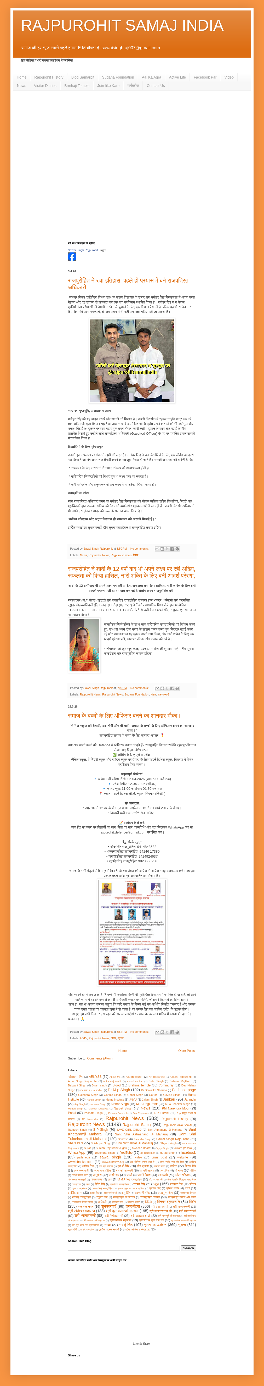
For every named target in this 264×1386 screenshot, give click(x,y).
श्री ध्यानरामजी (187, 1211)
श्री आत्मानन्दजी (181, 1206)
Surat (87, 1148)
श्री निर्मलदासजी (114, 1216)
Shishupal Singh (101, 1143)
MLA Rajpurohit (147, 1104)
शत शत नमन (85, 1206)
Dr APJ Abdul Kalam (91, 1090)
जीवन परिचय (182, 1175)
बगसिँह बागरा (75, 1193)
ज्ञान (110, 1179)
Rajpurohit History (48, 77)
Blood (117, 1085)
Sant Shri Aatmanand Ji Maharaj (141, 1134)
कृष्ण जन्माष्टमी (81, 1170)
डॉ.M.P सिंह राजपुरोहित (129, 1179)
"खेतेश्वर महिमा (75, 1076)
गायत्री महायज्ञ (147, 1170)
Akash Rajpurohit (180, 1076)
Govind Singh (171, 1094)
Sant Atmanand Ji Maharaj (164, 1129)
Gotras (153, 1094)
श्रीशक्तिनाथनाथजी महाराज (183, 1220)
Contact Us (156, 86)
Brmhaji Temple (76, 86)
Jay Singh (79, 1104)
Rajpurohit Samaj (137, 1125)
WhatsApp (76, 1152)
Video (229, 77)
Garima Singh (113, 1094)
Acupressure (134, 1076)
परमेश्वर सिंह (176, 1184)
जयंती (129, 1175)
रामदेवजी (102, 1201)
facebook (188, 1152)
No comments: (140, 548)
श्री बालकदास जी (140, 1216)
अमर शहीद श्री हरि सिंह (171, 1162)
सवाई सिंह (126, 1225)
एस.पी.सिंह (123, 1166)
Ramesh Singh (77, 1129)
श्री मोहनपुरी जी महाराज (169, 1215)
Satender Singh (142, 1139)
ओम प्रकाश (143, 1166)
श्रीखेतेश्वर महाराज (120, 1220)
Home (21, 77)
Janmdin (190, 1099)
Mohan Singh (75, 1108)
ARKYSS (95, 1077)
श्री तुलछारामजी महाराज (122, 1211)
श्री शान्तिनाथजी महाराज (93, 1220)
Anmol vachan (135, 1081)
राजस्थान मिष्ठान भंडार (82, 1202)
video (138, 1157)
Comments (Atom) (99, 1058)
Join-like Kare (108, 86)
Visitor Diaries (45, 86)
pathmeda (83, 1157)
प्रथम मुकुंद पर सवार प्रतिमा (131, 1188)
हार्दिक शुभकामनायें (109, 1229)
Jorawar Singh (98, 1104)
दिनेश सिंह (100, 1184)
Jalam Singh (150, 1099)
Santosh (123, 1139)
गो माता (179, 1170)
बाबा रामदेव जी (110, 1192)
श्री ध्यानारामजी (85, 1215)
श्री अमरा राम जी (159, 1206)
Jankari (169, 1099)
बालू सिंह (125, 1192)
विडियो (148, 1201)
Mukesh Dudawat (98, 1108)
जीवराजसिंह (96, 1179)
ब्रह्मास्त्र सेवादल (188, 1192)
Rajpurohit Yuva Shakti (177, 1125)
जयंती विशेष (144, 1175)
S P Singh (100, 1129)
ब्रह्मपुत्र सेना (165, 1193)
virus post (159, 1157)
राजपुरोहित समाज (150, 1197)
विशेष (135, 555)
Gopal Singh (135, 1094)
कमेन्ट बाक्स (159, 1166)
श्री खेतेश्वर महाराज (81, 1211)
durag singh (167, 1152)
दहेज (88, 1184)
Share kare (75, 1143)
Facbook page (184, 1090)
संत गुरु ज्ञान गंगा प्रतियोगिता (85, 1225)
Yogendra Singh (105, 1152)
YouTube (126, 1153)
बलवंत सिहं (94, 1192)
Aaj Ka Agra (151, 77)
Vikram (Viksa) (183, 1148)
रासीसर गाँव (117, 1202)
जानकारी (163, 1175)
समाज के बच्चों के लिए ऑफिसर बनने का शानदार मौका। (124, 716)
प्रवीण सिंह (154, 1188)
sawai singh (110, 1157)
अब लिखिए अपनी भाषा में (142, 1162)
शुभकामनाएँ (163, 694)
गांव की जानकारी (124, 1170)
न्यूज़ (156, 1184)
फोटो (187, 1188)
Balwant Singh (77, 1085)
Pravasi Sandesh (118, 1113)
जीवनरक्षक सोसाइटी (77, 1179)
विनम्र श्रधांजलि (168, 1202)
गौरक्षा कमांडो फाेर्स (80, 1175)
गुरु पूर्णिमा (165, 1170)
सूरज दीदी (72, 1229)
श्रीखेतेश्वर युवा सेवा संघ (151, 1220)
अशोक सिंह (88, 1166)
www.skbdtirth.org (113, 1161)
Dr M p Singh (119, 1090)
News (21, 86)
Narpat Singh (123, 1108)
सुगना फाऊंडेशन (155, 1225)
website (182, 1157)
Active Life (177, 77)
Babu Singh (156, 1081)
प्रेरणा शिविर (172, 1188)
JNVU (133, 1099)
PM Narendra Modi (175, 1108)
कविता (173, 1166)
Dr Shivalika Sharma (154, 1090)
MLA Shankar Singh (177, 1104)
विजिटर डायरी (134, 1202)
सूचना (120, 1038)
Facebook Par (205, 77)
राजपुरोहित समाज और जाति (182, 1197)
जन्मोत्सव (114, 1175)
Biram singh (99, 1085)
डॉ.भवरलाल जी (156, 1179)
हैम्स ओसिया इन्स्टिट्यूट (138, 1229)
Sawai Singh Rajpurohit (83, 250)
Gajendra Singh (88, 1094)
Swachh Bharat (141, 1148)
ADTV (83, 1038)
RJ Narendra (90, 1119)
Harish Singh (94, 1099)
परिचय (193, 1184)
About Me (115, 1076)
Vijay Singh (162, 1148)
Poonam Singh (93, 1112)
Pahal (72, 1113)
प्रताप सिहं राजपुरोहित (102, 1188)
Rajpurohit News (99, 555)
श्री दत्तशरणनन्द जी (161, 1211)
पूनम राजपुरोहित (79, 1188)
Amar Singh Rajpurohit (82, 1081)
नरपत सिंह (139, 1184)
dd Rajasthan (147, 1152)
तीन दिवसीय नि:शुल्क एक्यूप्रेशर (181, 1179)
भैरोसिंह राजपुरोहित (81, 1197)
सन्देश (107, 1225)
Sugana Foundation (118, 77)
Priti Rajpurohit (141, 1113)
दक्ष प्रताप (76, 1184)
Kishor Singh (120, 1104)
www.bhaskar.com (80, 1162)
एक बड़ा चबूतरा (106, 1166)
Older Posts (186, 1051)
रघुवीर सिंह (101, 1197)
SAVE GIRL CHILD (129, 1129)
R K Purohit (161, 1112)
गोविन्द (193, 1170)
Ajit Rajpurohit (157, 1076)
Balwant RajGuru (180, 1081)
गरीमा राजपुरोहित (102, 1170)
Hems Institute (115, 1099)
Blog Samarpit (82, 77)
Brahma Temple (139, 1085)
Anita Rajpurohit (112, 1081)
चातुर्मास (97, 1175)
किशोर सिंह (190, 1166)
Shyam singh (168, 1143)
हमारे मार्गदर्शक (87, 1229)
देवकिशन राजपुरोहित (119, 1184)
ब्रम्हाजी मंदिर (142, 1193)
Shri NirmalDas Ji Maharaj (134, 1143)
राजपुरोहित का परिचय (124, 1197)
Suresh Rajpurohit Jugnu (111, 1148)
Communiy (165, 1085)
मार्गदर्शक (133, 86)
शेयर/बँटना (133, 1206)
